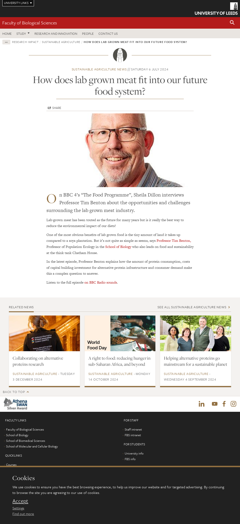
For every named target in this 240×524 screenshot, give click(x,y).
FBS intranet (133, 435)
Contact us (108, 33)
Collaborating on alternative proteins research (38, 361)
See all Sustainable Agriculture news (192, 306)
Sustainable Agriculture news (99, 69)
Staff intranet (133, 429)
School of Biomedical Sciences (25, 440)
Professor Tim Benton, (174, 240)
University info (134, 453)
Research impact (25, 42)
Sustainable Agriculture (61, 42)
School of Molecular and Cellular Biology (32, 446)
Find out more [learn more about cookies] (23, 513)
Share (56, 107)
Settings (18, 508)
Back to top (14, 391)
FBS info (130, 459)
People (88, 33)
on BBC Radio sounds (100, 282)
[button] (232, 23)
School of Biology (118, 246)
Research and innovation (55, 33)
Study (21, 33)
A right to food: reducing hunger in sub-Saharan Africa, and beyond (119, 361)
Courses (11, 464)
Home (7, 33)
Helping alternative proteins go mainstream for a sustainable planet (195, 361)
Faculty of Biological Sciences (29, 22)
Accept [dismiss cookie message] (20, 501)
